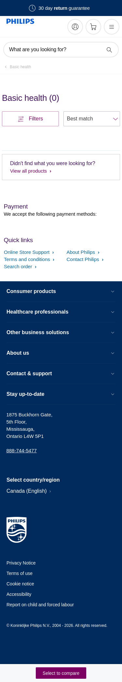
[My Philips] (75, 27)
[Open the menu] (111, 27)
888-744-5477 (21, 450)
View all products (29, 171)
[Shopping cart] (93, 27)
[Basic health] (16, 67)
